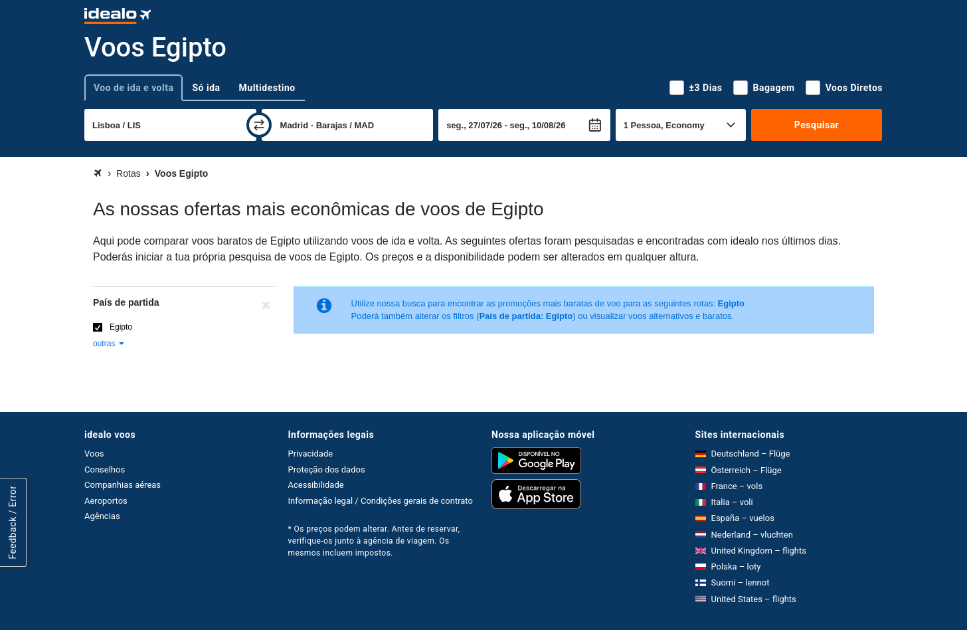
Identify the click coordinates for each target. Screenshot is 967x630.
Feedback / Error (12, 523)
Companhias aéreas (122, 485)
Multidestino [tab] (267, 87)
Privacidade (310, 454)
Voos (94, 454)
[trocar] (259, 125)
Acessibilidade (316, 485)
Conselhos (104, 469)
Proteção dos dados (326, 469)
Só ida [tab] (206, 87)
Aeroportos (106, 501)
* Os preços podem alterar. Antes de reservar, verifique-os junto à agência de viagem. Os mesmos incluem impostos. (374, 541)
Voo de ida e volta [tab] (133, 87)
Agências (102, 516)
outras (109, 343)
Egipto (121, 327)
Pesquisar (816, 125)
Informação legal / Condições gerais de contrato (380, 501)
